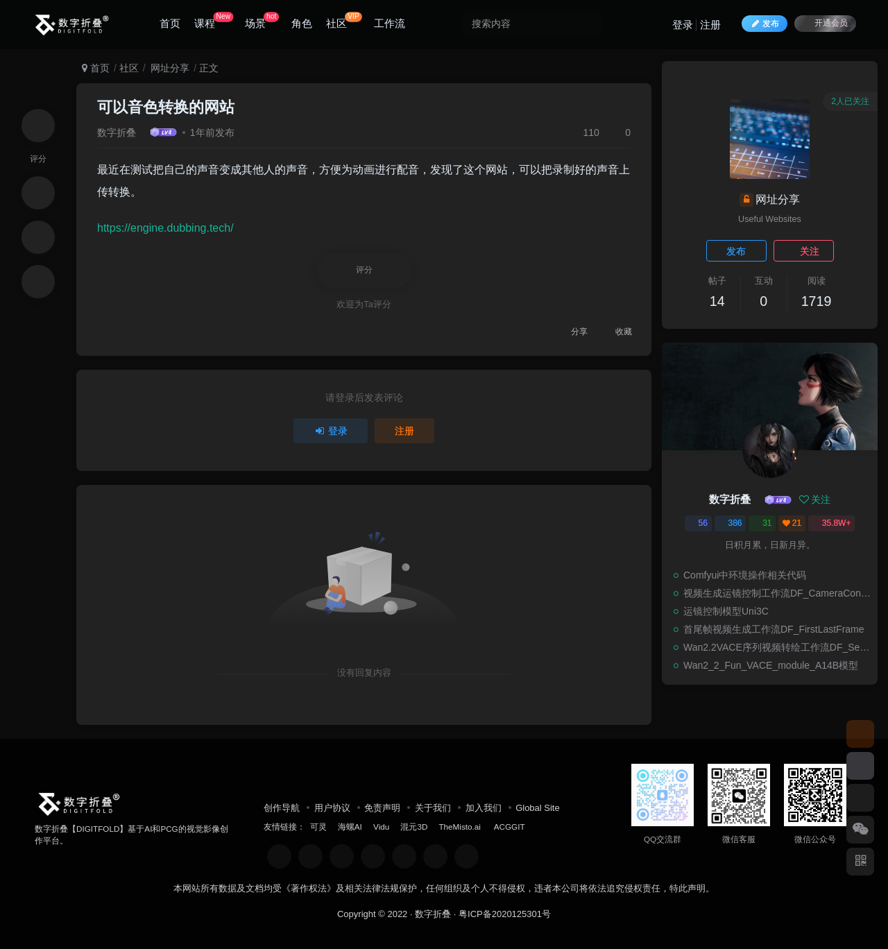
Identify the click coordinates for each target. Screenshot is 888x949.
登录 (682, 25)
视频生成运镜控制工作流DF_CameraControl (777, 593)
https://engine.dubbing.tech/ (165, 228)
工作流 (389, 23)
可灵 (318, 826)
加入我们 (484, 808)
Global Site (537, 808)
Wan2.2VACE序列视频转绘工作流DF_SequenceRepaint (777, 647)
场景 (262, 20)
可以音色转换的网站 (165, 107)
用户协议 (332, 808)
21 (792, 523)
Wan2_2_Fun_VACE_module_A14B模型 (770, 665)
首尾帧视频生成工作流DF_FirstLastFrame (773, 629)
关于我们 (433, 808)
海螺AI (350, 826)
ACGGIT (509, 826)
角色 (301, 23)
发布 (736, 251)
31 (762, 523)
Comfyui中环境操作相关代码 (744, 575)
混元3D (413, 826)
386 (730, 523)
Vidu (381, 826)
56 (698, 523)
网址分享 (168, 68)
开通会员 (825, 22)
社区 (344, 20)
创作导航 (282, 808)
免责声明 (382, 808)
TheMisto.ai (460, 826)
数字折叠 (116, 132)
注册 (710, 25)
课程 (213, 20)
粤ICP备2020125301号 (505, 914)
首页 (170, 23)
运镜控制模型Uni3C (726, 611)
